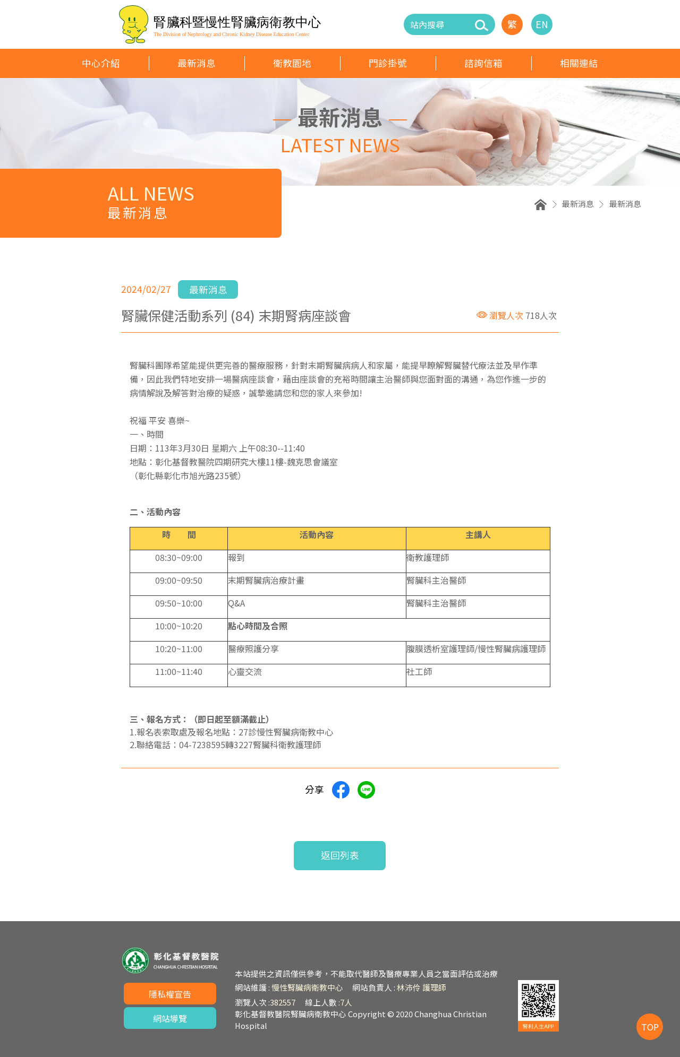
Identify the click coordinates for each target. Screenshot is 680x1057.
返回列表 (340, 855)
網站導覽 (170, 1018)
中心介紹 (101, 63)
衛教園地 (292, 63)
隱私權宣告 (170, 993)
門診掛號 (388, 63)
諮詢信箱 (483, 63)
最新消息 (196, 63)
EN (542, 24)
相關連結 (579, 63)
